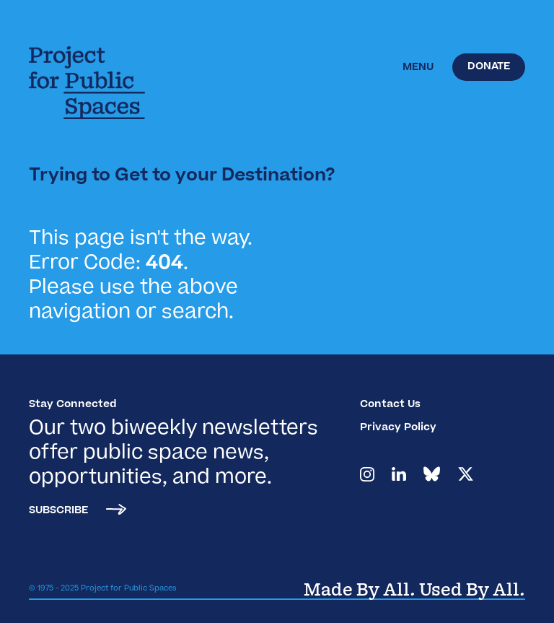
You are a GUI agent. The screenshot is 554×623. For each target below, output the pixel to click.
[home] (97, 82)
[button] (418, 68)
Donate (488, 67)
